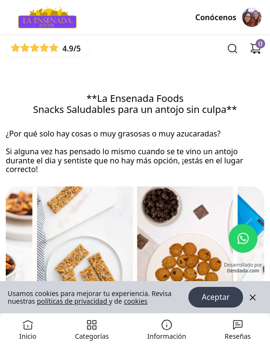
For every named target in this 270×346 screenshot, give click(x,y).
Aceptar (216, 297)
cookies (135, 301)
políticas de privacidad (73, 301)
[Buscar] (232, 48)
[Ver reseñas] (47, 48)
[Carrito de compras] (255, 48)
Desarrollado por (243, 268)
